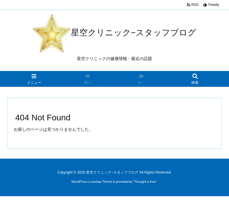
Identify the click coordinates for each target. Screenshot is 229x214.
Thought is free (144, 181)
